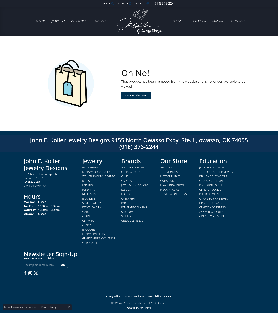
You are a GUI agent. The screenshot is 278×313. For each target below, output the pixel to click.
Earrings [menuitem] (88, 185)
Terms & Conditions (173, 194)
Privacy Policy (169, 189)
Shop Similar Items (136, 95)
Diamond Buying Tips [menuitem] (213, 176)
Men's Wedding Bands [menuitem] (96, 172)
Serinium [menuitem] (127, 212)
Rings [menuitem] (86, 180)
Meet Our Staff (170, 176)
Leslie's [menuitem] (126, 189)
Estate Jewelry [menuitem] (91, 207)
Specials (78, 21)
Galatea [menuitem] (126, 180)
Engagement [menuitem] (90, 167)
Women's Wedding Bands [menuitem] (98, 176)
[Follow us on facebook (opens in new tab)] (25, 273)
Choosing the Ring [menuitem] (211, 180)
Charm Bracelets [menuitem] (93, 234)
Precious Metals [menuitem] (210, 194)
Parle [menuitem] (125, 203)
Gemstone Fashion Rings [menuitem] (98, 238)
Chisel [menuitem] (125, 176)
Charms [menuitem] (87, 225)
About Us (166, 167)
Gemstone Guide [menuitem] (210, 189)
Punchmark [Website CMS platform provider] (145, 308)
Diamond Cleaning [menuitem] (211, 203)
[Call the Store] (32, 182)
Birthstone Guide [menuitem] (211, 185)
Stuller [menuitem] (126, 216)
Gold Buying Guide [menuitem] (212, 216)
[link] (164, 3)
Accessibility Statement (160, 296)
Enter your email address (40, 258)
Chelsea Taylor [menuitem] (131, 172)
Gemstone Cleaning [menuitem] (212, 207)
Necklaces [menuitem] (89, 194)
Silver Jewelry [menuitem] (91, 203)
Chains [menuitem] (86, 216)
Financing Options (172, 185)
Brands (98, 21)
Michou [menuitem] (126, 194)
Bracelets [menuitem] (88, 198)
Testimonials (169, 172)
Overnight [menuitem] (128, 198)
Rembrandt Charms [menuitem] (134, 207)
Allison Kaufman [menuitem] (132, 167)
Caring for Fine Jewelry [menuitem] (214, 198)
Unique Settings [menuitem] (132, 220)
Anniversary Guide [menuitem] (211, 212)
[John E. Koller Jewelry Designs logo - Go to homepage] (139, 21)
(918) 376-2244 (139, 147)
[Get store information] (35, 185)
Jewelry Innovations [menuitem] (134, 185)
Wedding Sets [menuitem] (91, 243)
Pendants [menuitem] (88, 189)
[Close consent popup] (69, 307)
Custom (179, 21)
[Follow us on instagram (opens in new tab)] (30, 273)
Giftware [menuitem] (88, 220)
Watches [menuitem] (87, 212)
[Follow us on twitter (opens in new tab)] (36, 273)
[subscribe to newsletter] (63, 265)
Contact (237, 21)
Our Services (168, 180)
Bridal (39, 21)
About (217, 21)
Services (199, 21)
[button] (108, 3)
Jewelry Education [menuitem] (211, 167)
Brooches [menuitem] (89, 229)
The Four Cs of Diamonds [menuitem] (216, 172)
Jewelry (58, 21)
